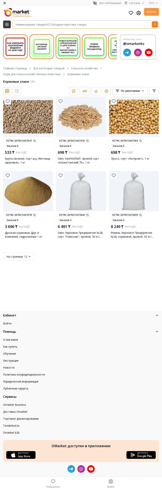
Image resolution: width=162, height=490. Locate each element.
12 (18, 257)
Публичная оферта (15, 388)
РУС (154, 3)
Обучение (9, 353)
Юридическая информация (20, 381)
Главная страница (15, 68)
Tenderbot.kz (11, 425)
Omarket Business (14, 405)
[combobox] (130, 91)
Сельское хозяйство (84, 68)
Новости (8, 367)
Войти (151, 12)
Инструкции (11, 360)
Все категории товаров (48, 68)
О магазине (10, 339)
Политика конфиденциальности (24, 374)
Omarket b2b (11, 432)
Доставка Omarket (15, 411)
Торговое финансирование (21, 418)
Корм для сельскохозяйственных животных (32, 74)
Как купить (10, 346)
